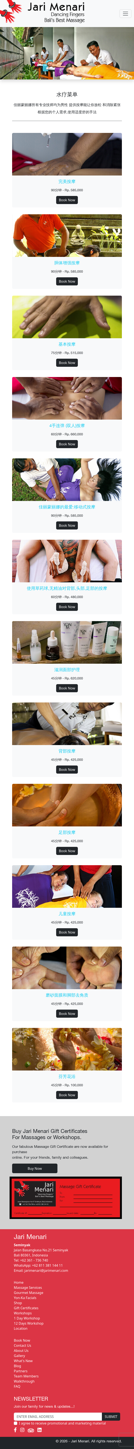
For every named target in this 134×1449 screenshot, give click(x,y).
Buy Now (35, 1168)
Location (20, 1328)
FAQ (17, 1386)
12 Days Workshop (29, 1323)
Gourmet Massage (28, 1292)
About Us (21, 1350)
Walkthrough (24, 1381)
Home (19, 1282)
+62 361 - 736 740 (34, 1260)
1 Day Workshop (27, 1318)
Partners (20, 1371)
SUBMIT (111, 1416)
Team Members (26, 1376)
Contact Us (22, 1345)
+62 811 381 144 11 (47, 1265)
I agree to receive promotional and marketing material (62, 1423)
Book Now (67, 200)
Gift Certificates (26, 1308)
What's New (23, 1360)
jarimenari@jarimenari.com (46, 1270)
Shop (18, 1303)
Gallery (19, 1355)
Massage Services (28, 1287)
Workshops (23, 1313)
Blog (17, 1366)
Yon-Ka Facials (25, 1297)
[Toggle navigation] (125, 13)
